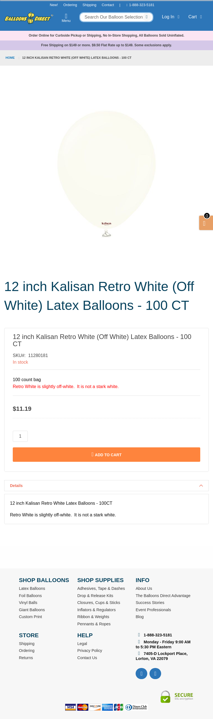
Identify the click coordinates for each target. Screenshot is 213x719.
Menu (66, 18)
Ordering (70, 5)
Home (10, 57)
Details (16, 485)
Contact (108, 5)
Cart (196, 16)
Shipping (89, 5)
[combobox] (116, 17)
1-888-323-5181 (141, 5)
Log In (172, 16)
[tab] (106, 485)
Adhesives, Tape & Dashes (101, 588)
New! (54, 5)
